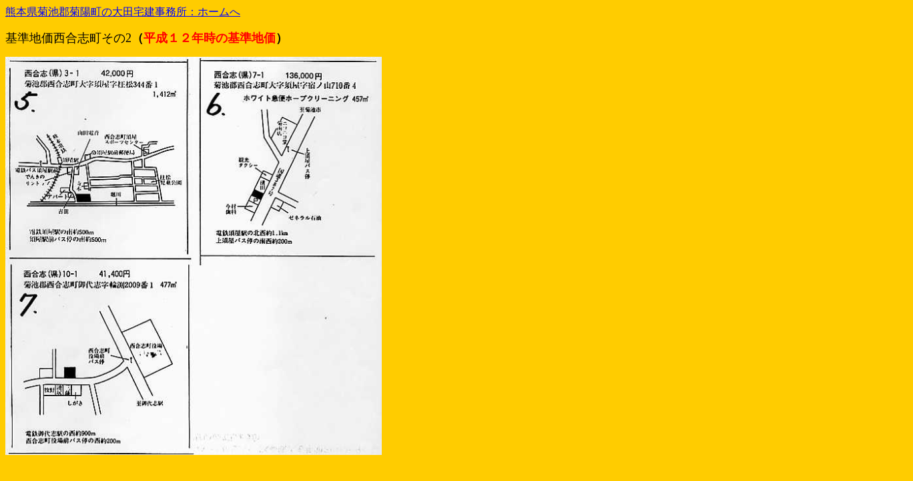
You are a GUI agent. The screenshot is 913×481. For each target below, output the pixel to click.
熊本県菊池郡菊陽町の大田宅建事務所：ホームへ (122, 11)
